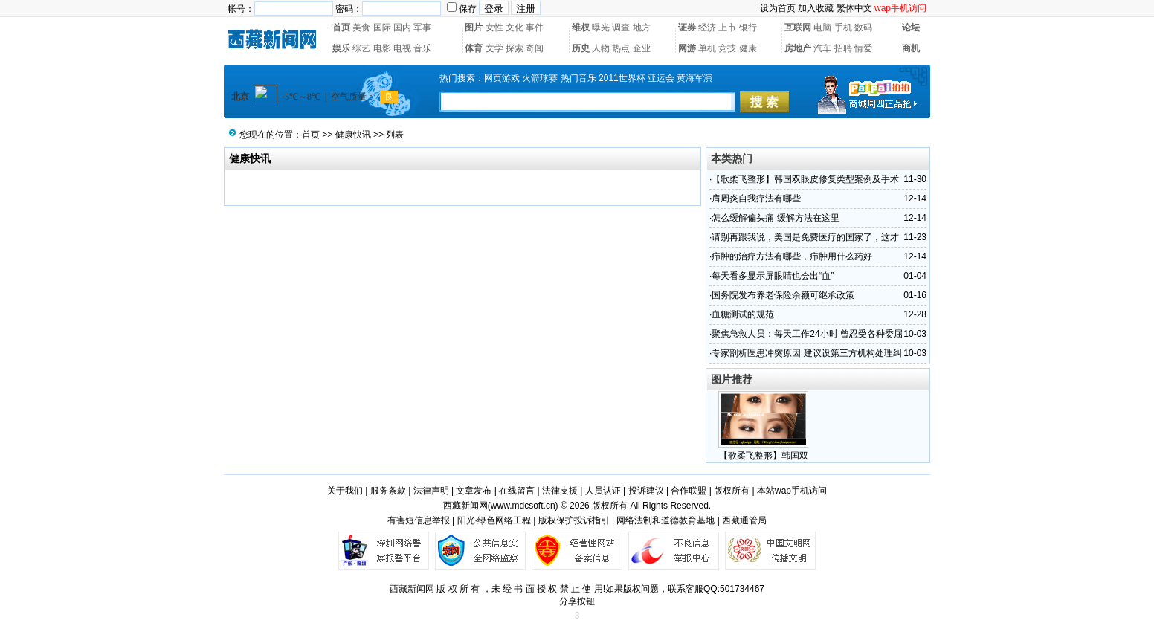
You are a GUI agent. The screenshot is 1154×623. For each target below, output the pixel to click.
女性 (494, 27)
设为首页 (778, 8)
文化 (514, 27)
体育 (474, 48)
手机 (843, 27)
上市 (727, 27)
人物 (601, 48)
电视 (402, 48)
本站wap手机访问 (792, 490)
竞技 (727, 48)
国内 (402, 27)
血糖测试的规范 (743, 314)
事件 (535, 27)
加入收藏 (816, 8)
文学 (494, 48)
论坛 (911, 27)
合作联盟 (688, 490)
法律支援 (560, 490)
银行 (748, 27)
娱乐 (341, 48)
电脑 (822, 27)
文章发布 (473, 490)
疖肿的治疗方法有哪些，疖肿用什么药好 (792, 256)
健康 (748, 48)
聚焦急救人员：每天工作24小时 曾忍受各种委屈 (807, 334)
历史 (581, 48)
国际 (382, 27)
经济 (707, 27)
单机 (707, 48)
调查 (621, 27)
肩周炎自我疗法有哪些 (756, 198)
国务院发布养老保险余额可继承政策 (783, 295)
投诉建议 (646, 490)
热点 (621, 48)
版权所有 (732, 490)
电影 (382, 48)
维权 (581, 27)
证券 (687, 27)
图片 (474, 27)
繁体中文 (854, 8)
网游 (687, 48)
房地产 (797, 48)
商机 (911, 48)
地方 (642, 27)
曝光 (601, 27)
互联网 (797, 27)
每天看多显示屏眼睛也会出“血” (773, 276)
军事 (422, 27)
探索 (514, 48)
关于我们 (345, 490)
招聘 (843, 48)
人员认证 (603, 490)
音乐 (422, 48)
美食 (361, 27)
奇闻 (535, 48)
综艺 (361, 48)
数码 (863, 27)
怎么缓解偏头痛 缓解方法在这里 (775, 218)
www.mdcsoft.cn (523, 505)
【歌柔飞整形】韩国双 (763, 456)
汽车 (822, 48)
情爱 (863, 48)
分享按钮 (577, 601)
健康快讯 (353, 134)
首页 (341, 27)
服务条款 (388, 490)
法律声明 (431, 490)
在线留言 (517, 490)
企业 (642, 48)
